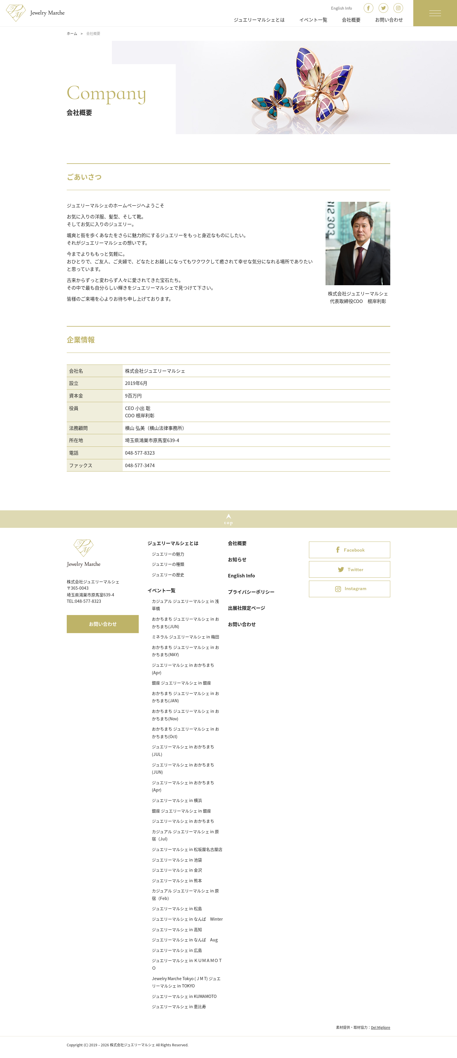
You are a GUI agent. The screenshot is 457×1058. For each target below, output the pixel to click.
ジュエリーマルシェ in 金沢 (177, 870)
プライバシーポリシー (251, 591)
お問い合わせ (389, 19)
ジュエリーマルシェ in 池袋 (177, 860)
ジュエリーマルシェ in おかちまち (183, 821)
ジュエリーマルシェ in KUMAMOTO (184, 996)
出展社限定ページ (246, 607)
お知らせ (237, 559)
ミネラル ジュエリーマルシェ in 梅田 (185, 637)
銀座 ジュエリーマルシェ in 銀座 (181, 683)
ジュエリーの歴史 (168, 574)
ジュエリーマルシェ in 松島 (177, 908)
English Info (341, 8)
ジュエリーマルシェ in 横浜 (177, 800)
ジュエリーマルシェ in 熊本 (177, 880)
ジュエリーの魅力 (168, 554)
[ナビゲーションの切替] (435, 13)
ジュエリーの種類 (168, 564)
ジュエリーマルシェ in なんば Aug (185, 940)
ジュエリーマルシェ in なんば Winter (187, 919)
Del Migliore (380, 1027)
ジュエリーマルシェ (39, 13)
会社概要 (351, 19)
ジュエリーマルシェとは (259, 19)
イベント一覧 (313, 19)
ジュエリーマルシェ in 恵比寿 (179, 1006)
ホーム (72, 33)
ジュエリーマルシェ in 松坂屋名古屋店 (187, 849)
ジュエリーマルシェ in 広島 (177, 950)
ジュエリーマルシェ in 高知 (177, 929)
